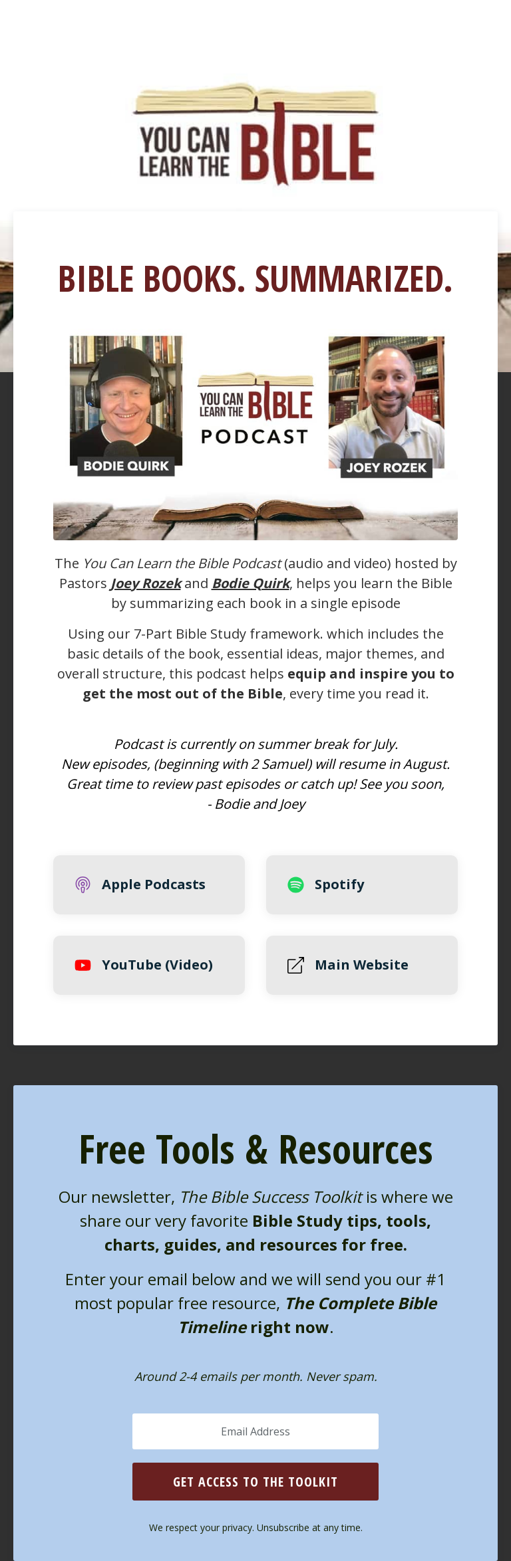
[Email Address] (255, 1431)
